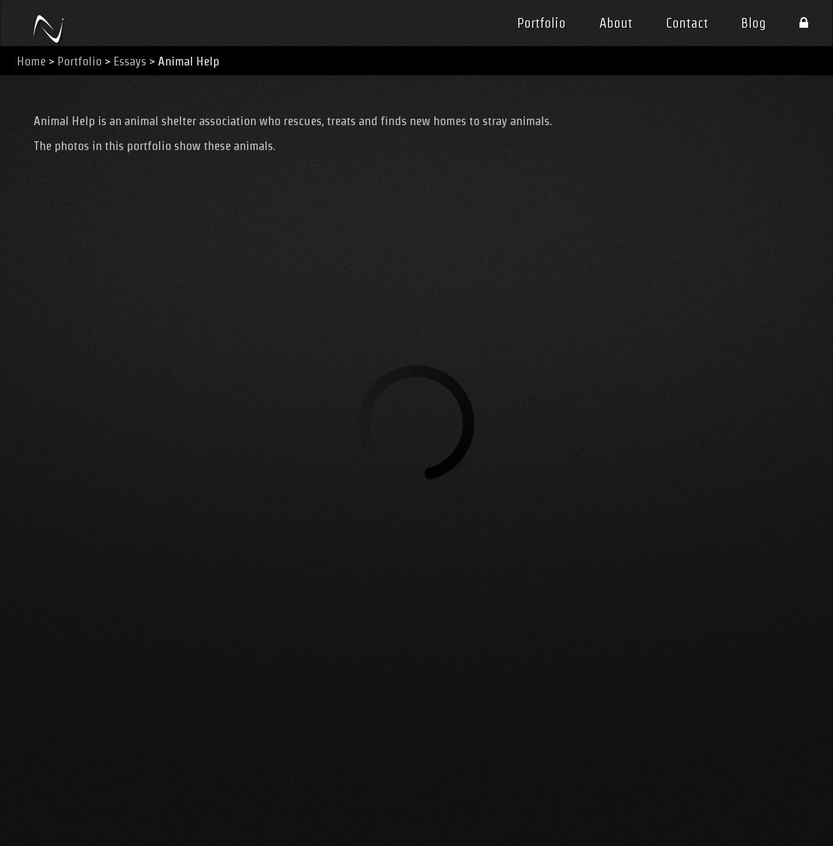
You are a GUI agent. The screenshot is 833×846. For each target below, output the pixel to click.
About (615, 23)
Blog (753, 23)
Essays (129, 61)
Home (31, 61)
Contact (687, 23)
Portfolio (541, 23)
